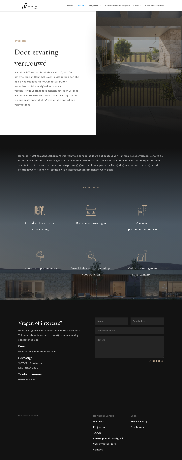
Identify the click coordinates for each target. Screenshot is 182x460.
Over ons (81, 6)
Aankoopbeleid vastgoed (117, 6)
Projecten (94, 6)
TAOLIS (97, 432)
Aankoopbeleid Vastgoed (108, 438)
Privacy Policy (139, 421)
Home (70, 6)
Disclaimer (137, 427)
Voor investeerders (104, 443)
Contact (137, 6)
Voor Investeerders (154, 6)
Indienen (157, 361)
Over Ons (98, 421)
